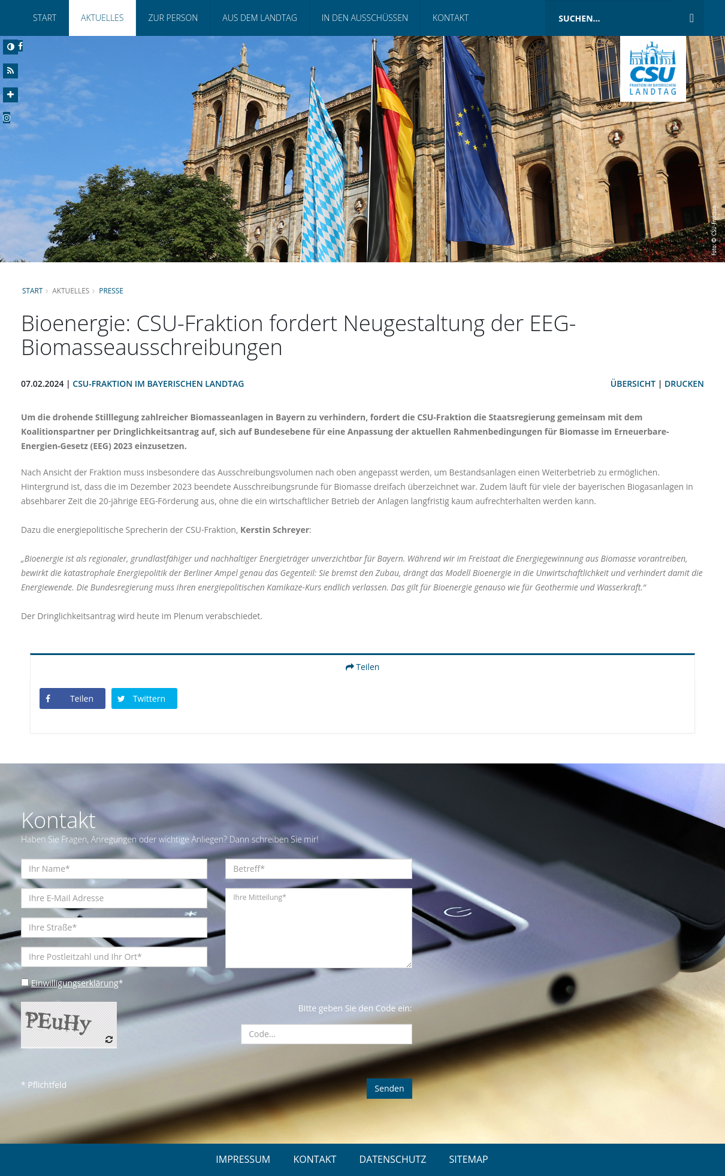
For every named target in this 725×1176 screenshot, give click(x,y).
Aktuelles (102, 17)
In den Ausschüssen (365, 17)
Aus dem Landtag (259, 17)
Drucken (684, 383)
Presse (111, 290)
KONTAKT (314, 1159)
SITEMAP (468, 1159)
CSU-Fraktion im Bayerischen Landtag (159, 383)
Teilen (363, 666)
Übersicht (632, 383)
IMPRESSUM (243, 1159)
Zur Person (173, 17)
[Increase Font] (10, 94)
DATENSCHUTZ (393, 1159)
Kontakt (451, 17)
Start (44, 17)
